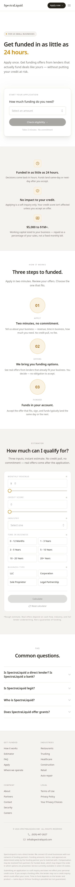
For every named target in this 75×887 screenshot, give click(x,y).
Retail (44, 770)
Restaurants (47, 748)
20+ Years (45, 558)
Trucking (45, 753)
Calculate (38, 598)
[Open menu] (69, 5)
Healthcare (46, 759)
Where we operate (13, 770)
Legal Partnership (49, 582)
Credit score (16, 497)
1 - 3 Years (45, 541)
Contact (8, 802)
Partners (8, 796)
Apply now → (56, 5)
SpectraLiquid (13, 5)
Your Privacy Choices (51, 802)
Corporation (46, 573)
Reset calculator (37, 606)
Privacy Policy (48, 796)
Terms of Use (48, 791)
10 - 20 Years (16, 558)
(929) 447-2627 (37, 834)
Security (8, 807)
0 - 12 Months (17, 541)
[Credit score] (37, 511)
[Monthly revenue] (37, 490)
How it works (11, 748)
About (7, 791)
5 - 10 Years (46, 549)
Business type (16, 567)
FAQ (6, 759)
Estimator (9, 753)
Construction (47, 764)
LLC (12, 573)
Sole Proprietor (18, 582)
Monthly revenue (18, 476)
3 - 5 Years (15, 549)
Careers (8, 812)
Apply (7, 764)
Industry (13, 518)
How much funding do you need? (31, 102)
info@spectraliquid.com (37, 839)
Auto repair (47, 775)
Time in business (18, 534)
